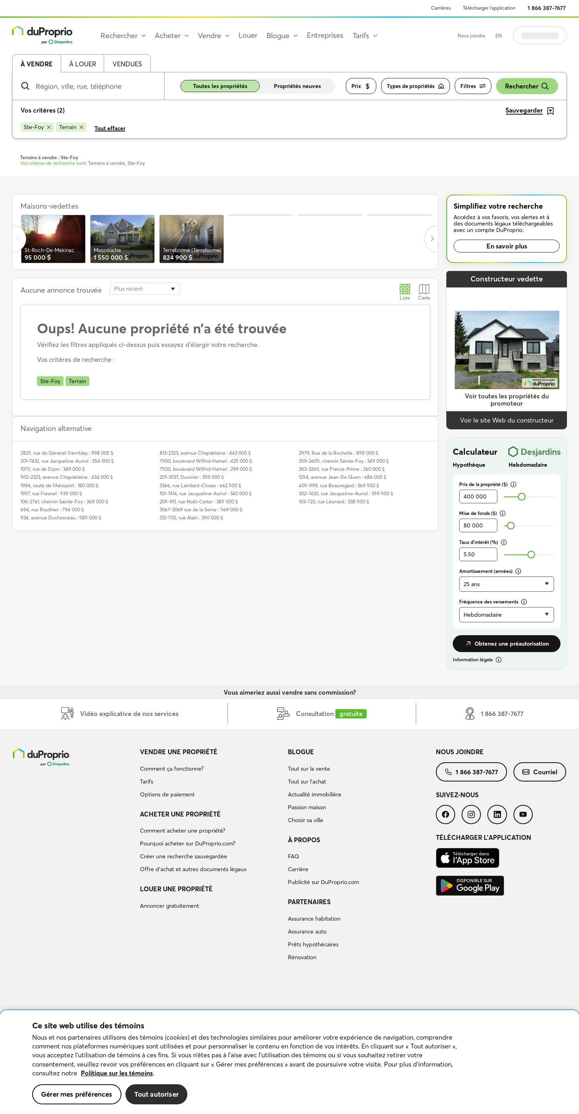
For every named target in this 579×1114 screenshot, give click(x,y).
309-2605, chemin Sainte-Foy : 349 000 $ (344, 461)
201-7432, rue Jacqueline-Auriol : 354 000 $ (67, 461)
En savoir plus (507, 246)
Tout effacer (109, 128)
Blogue (301, 752)
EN (498, 36)
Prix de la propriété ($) (487, 484)
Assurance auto (307, 931)
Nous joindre (471, 36)
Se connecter (540, 35)
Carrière (298, 869)
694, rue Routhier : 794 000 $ (52, 510)
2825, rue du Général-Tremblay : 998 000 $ (67, 453)
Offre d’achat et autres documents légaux (193, 869)
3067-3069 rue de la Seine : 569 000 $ (201, 510)
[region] (289, 1062)
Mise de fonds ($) (482, 513)
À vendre (37, 64)
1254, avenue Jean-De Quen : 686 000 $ (342, 477)
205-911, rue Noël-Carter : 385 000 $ (199, 502)
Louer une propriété (176, 889)
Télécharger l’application (489, 8)
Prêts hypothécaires (313, 944)
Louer (247, 35)
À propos (304, 840)
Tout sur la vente (309, 768)
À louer (82, 64)
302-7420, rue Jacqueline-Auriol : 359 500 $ (346, 493)
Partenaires (309, 901)
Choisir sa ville (305, 820)
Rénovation (302, 957)
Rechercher (527, 86)
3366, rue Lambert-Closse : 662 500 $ (200, 485)
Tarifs (146, 781)
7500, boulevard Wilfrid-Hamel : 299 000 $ (206, 469)
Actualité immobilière (314, 794)
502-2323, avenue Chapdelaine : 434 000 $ (67, 477)
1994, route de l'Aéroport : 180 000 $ (60, 485)
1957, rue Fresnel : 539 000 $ (51, 493)
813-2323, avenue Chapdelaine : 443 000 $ (205, 453)
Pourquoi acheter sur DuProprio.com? (187, 843)
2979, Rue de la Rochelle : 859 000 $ (338, 453)
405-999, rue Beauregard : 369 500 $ (339, 485)
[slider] (522, 497)
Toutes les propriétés (220, 86)
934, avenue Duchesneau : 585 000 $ (61, 518)
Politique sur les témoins (117, 1073)
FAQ (293, 856)
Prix (361, 86)
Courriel (539, 772)
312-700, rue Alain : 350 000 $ (191, 518)
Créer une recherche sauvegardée (183, 856)
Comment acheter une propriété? (182, 830)
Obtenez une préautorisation (506, 644)
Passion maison (307, 807)
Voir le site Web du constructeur (507, 420)
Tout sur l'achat (307, 781)
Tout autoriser (156, 1094)
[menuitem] (210, 774)
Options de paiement (167, 794)
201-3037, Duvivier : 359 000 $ (192, 477)
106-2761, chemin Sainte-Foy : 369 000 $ (64, 502)
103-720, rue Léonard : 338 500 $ (334, 502)
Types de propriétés (415, 86)
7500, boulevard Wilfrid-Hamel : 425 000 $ (206, 461)
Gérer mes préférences (77, 1094)
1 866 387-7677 (547, 8)
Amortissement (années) (490, 571)
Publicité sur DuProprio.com (323, 882)
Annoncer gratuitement (169, 905)
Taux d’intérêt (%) (483, 542)
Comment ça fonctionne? (171, 768)
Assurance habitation (314, 918)
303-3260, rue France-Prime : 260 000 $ (342, 469)
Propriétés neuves (297, 86)
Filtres (473, 86)
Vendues (127, 64)
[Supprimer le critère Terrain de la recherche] (71, 127)
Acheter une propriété (180, 814)
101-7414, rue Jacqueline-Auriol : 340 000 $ (206, 493)
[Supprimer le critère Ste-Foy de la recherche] (37, 127)
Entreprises (325, 35)
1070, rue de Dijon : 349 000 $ (53, 469)
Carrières (441, 8)
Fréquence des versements (493, 602)
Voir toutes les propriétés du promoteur (507, 399)
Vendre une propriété (179, 752)
